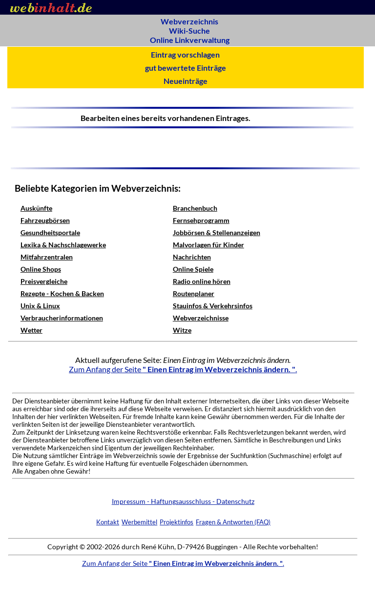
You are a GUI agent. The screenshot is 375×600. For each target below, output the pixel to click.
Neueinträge (185, 80)
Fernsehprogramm (201, 220)
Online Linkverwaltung (189, 39)
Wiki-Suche (189, 30)
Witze (182, 330)
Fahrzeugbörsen (45, 220)
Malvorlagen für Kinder (208, 244)
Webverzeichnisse (201, 318)
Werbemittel (139, 522)
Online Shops (41, 269)
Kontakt (107, 522)
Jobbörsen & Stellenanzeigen (216, 232)
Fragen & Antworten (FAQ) (233, 522)
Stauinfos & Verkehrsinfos (212, 305)
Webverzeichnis (189, 21)
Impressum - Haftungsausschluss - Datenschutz (183, 501)
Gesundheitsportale (50, 232)
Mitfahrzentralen (47, 257)
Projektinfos (176, 522)
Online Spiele (193, 269)
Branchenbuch (195, 208)
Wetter (31, 330)
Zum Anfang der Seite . (183, 369)
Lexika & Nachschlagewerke (63, 244)
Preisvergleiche (44, 281)
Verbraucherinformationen (62, 318)
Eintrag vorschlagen (185, 54)
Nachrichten (192, 257)
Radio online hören (201, 281)
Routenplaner (193, 293)
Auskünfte (36, 208)
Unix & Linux (40, 305)
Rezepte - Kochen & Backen (62, 293)
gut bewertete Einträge (185, 67)
